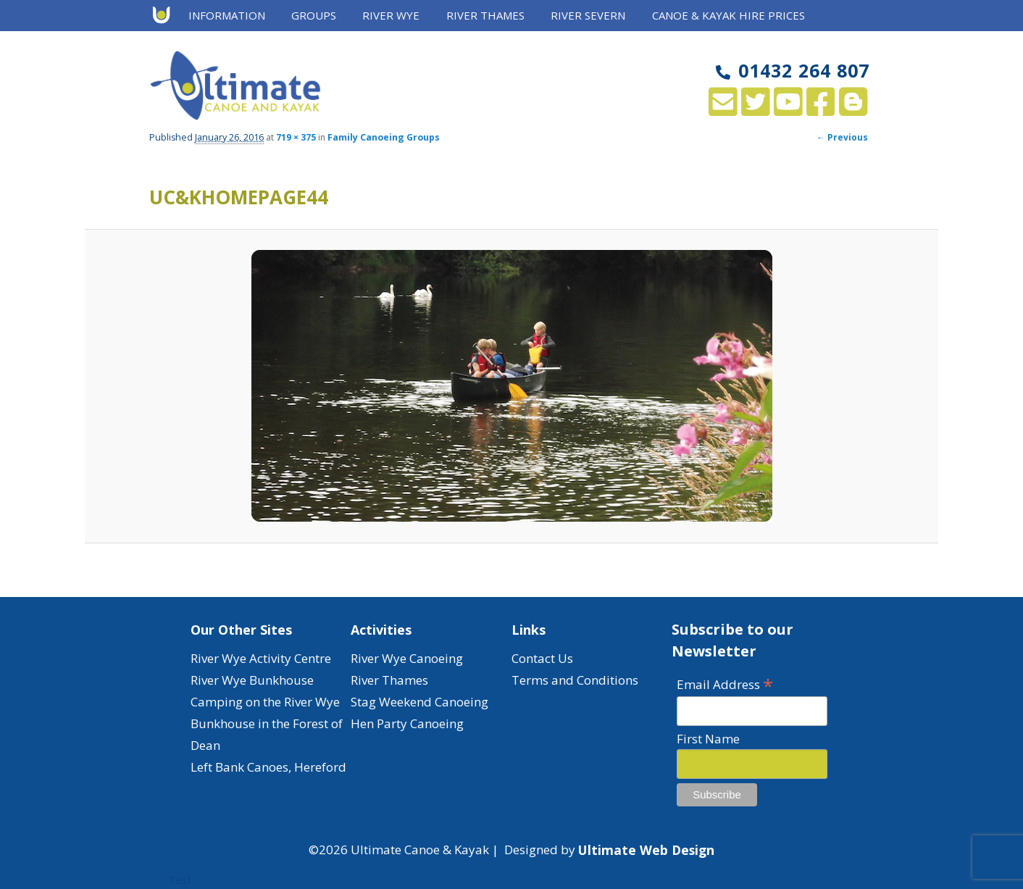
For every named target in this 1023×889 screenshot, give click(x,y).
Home (166, 16)
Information (226, 15)
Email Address (725, 683)
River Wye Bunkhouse (252, 680)
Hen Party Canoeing (407, 723)
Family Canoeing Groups (383, 137)
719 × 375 (296, 137)
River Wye (390, 15)
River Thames (485, 15)
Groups (313, 15)
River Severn (588, 15)
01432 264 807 (792, 70)
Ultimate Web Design (646, 850)
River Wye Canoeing (407, 658)
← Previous (842, 137)
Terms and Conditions (575, 680)
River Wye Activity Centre (261, 658)
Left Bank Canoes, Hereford (268, 767)
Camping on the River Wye (265, 701)
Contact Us (542, 658)
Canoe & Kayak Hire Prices (728, 15)
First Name (708, 738)
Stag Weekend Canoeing (419, 701)
